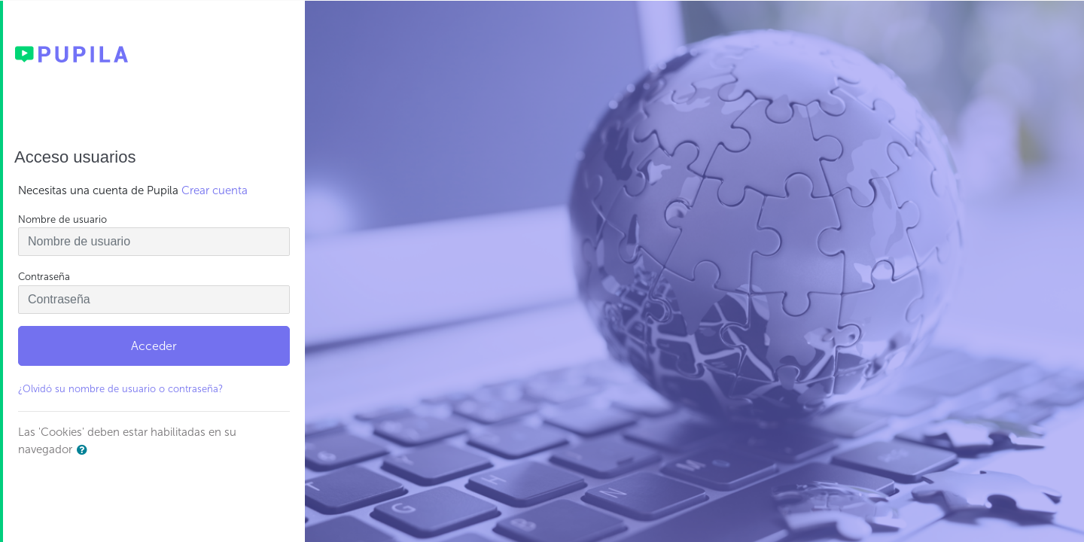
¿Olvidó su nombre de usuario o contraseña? (120, 388)
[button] (85, 450)
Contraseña (44, 276)
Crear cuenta (214, 190)
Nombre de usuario (62, 219)
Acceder (154, 346)
